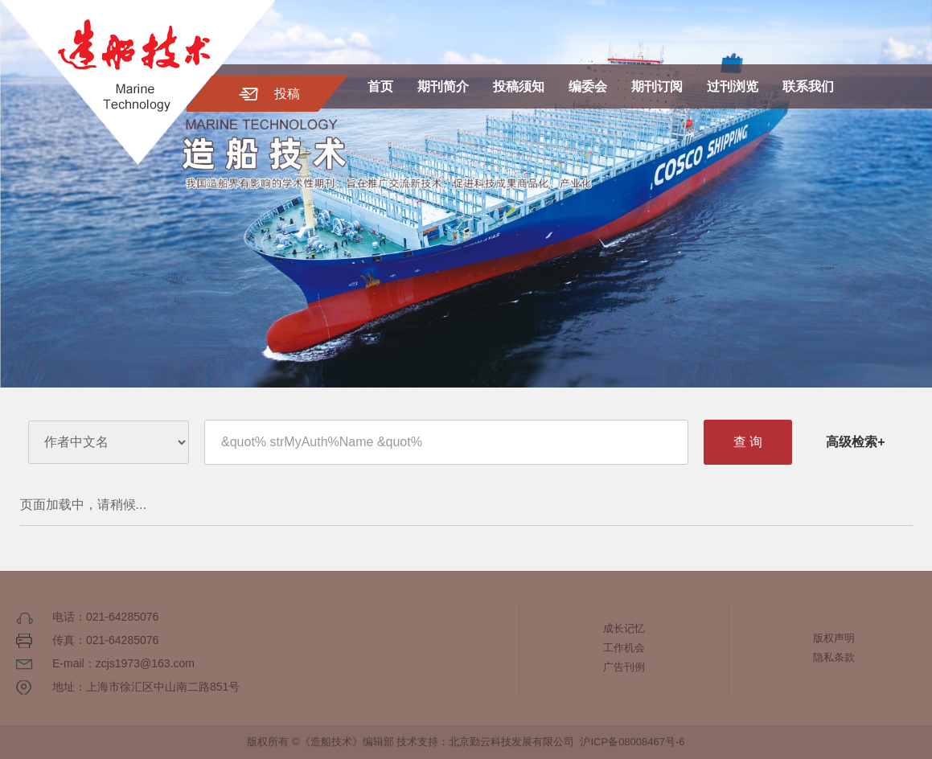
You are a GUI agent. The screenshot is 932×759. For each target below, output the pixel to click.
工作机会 (624, 648)
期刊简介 (443, 86)
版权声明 (834, 638)
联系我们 (808, 86)
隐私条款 (834, 657)
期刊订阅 (657, 86)
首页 (380, 86)
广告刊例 (624, 667)
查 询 (747, 442)
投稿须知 (518, 86)
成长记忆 (624, 628)
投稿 (287, 94)
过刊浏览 (732, 86)
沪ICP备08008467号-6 (632, 742)
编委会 (588, 86)
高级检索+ (855, 442)
